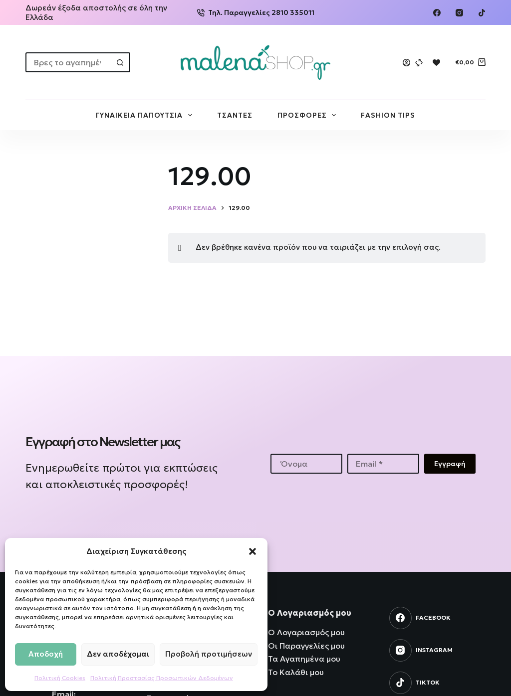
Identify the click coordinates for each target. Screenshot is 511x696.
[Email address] (383, 464)
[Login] (406, 62)
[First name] (306, 464)
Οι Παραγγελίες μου (306, 646)
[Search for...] (67, 62)
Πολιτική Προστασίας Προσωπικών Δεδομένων (161, 678)
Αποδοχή (45, 654)
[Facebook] (437, 12)
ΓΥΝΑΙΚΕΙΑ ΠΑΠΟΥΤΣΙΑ (146, 115)
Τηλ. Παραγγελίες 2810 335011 (255, 12)
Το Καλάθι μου (296, 672)
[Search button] (120, 62)
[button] (252, 551)
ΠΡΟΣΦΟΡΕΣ (308, 115)
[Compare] (419, 62)
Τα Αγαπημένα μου (304, 659)
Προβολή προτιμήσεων (208, 654)
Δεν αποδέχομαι (118, 654)
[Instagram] (459, 12)
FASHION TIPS (388, 115)
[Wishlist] (436, 62)
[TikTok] (482, 12)
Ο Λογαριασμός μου (306, 632)
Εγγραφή (450, 463)
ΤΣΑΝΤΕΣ (235, 115)
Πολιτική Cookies (59, 678)
